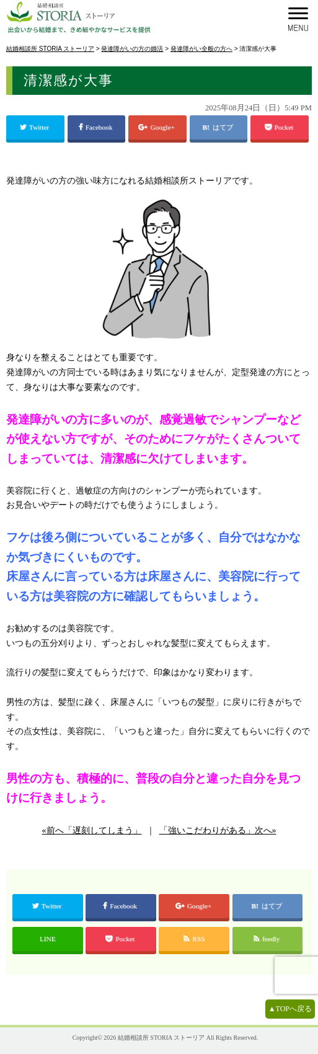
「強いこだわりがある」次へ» (217, 830)
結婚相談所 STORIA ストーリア (161, 1037)
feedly (267, 938)
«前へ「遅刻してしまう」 (92, 830)
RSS (194, 938)
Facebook (96, 127)
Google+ (157, 127)
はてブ (224, 127)
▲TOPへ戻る (290, 1008)
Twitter (35, 127)
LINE (47, 938)
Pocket (280, 127)
